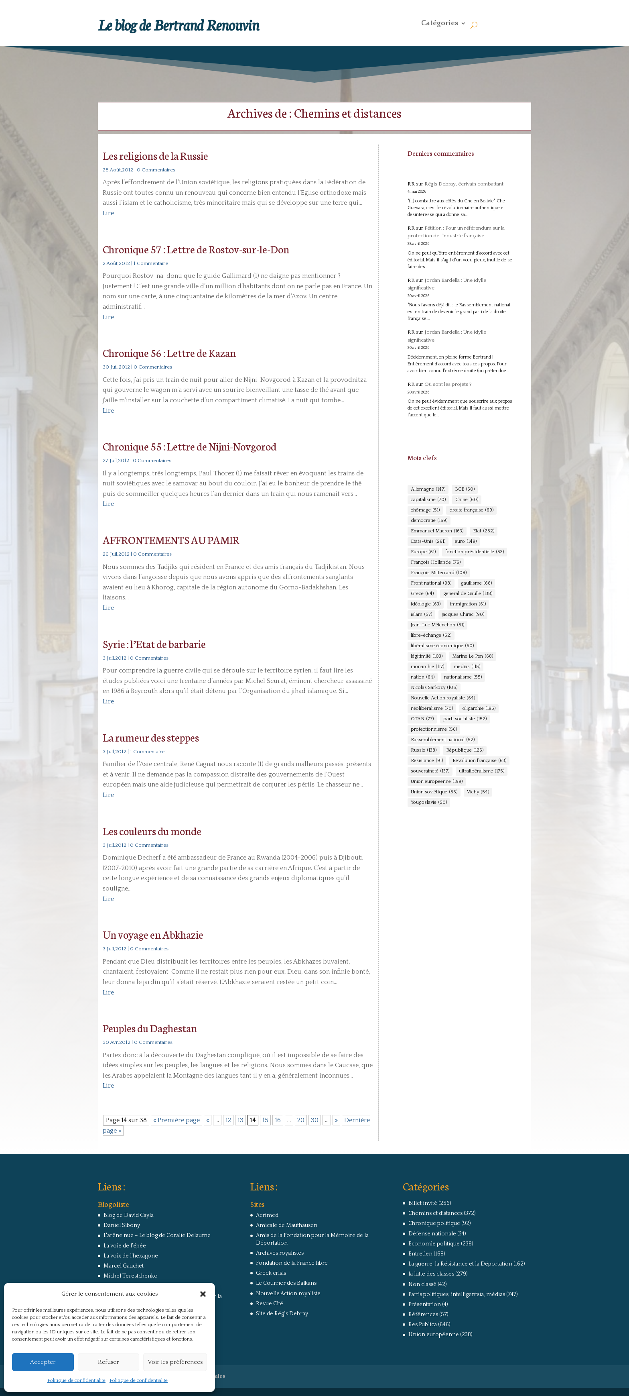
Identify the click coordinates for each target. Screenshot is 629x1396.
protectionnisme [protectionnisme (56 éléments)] (434, 729)
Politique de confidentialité (76, 1380)
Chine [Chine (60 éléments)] (466, 499)
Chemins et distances (435, 1213)
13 (240, 1120)
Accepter (42, 1362)
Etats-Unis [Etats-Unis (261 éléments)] (428, 541)
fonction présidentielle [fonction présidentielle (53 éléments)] (474, 552)
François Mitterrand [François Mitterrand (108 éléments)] (439, 573)
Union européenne (433, 1334)
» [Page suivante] (336, 1120)
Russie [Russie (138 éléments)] (423, 750)
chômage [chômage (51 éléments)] (425, 510)
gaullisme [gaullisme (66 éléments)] (476, 583)
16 (278, 1120)
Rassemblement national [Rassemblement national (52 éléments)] (443, 740)
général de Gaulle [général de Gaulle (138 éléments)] (467, 593)
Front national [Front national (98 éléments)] (431, 583)
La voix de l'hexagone (130, 1256)
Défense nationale (432, 1234)
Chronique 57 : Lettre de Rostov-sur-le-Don (196, 248)
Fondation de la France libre (292, 1263)
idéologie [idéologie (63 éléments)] (425, 604)
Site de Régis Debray (282, 1313)
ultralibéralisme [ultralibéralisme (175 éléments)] (481, 771)
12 (228, 1120)
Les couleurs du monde (152, 830)
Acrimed (267, 1215)
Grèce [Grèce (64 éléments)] (422, 593)
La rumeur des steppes (151, 737)
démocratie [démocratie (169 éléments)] (429, 520)
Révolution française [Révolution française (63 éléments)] (479, 760)
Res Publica (422, 1324)
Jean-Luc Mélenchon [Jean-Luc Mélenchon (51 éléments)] (437, 625)
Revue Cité (269, 1303)
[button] (203, 1294)
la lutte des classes (431, 1274)
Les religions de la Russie (155, 155)
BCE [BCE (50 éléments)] (465, 489)
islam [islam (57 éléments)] (421, 614)
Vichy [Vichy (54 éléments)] (478, 792)
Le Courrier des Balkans (286, 1283)
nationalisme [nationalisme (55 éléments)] (463, 677)
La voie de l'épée (124, 1246)
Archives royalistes (280, 1253)
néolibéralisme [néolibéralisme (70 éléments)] (432, 708)
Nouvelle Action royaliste (288, 1293)
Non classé (422, 1284)
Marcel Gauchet (123, 1266)
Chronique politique (434, 1223)
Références (423, 1314)
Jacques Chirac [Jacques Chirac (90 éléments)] (463, 614)
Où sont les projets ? (448, 384)
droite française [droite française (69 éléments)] (471, 510)
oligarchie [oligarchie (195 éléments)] (479, 708)
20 (300, 1120)
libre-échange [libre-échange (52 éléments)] (431, 635)
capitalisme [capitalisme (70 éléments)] (428, 499)
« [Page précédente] (207, 1120)
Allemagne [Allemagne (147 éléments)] (428, 489)
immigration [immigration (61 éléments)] (468, 604)
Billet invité (422, 1203)
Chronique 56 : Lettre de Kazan (169, 352)
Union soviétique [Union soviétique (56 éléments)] (434, 792)
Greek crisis (271, 1273)
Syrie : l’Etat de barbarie (154, 643)
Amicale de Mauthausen (286, 1225)
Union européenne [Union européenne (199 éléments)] (437, 781)
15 (265, 1120)
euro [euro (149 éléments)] (466, 541)
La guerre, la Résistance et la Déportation (460, 1264)
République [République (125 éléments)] (464, 750)
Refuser (108, 1362)
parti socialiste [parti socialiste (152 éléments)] (465, 719)
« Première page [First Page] (176, 1120)
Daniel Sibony (121, 1225)
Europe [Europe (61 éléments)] (423, 552)
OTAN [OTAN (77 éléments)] (422, 719)
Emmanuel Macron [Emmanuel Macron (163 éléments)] (437, 531)
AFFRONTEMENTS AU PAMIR (171, 539)
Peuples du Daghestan (150, 1027)
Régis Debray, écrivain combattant (463, 184)
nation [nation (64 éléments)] (422, 677)
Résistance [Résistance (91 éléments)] (427, 760)
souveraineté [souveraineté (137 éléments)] (430, 771)
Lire (108, 213)
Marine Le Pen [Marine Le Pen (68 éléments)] (472, 656)
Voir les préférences (175, 1362)
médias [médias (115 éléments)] (467, 666)
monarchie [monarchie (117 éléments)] (427, 666)
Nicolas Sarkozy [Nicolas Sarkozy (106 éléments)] (434, 687)
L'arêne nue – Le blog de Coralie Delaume (157, 1235)
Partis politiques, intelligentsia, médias (456, 1294)
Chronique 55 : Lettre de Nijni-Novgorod (189, 445)
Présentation (424, 1304)
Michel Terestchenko (130, 1276)
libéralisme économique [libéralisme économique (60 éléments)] (442, 646)
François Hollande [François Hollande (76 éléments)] (436, 562)
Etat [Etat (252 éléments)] (483, 531)
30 (315, 1120)
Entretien (420, 1254)
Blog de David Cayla (128, 1215)
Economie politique (434, 1244)
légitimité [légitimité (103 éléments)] (426, 656)
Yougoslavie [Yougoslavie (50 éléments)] (429, 802)
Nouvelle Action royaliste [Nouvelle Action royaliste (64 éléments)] (443, 698)
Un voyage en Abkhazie (153, 934)
